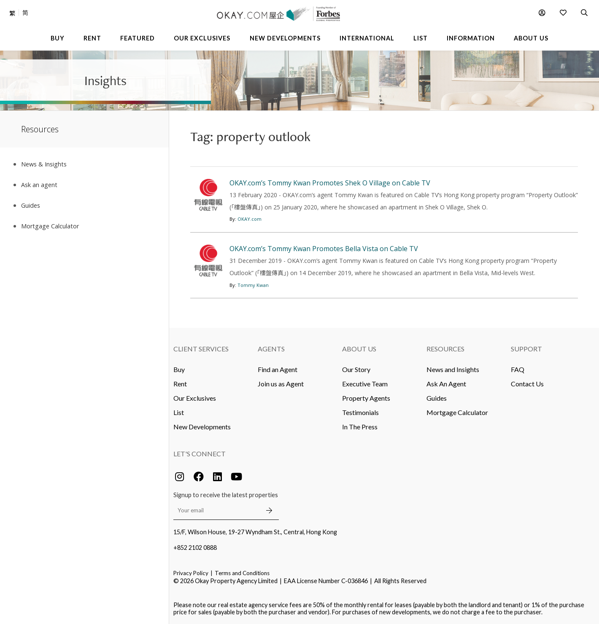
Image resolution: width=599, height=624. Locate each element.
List (178, 412)
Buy (179, 369)
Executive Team (365, 384)
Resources (445, 349)
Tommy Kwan (253, 285)
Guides (436, 398)
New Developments (202, 427)
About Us (359, 349)
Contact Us (527, 384)
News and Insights (452, 369)
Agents (271, 349)
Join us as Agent (281, 384)
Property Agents (366, 398)
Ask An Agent (446, 384)
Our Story (356, 369)
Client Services (201, 349)
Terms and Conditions (242, 573)
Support (526, 349)
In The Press (360, 427)
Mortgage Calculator (457, 412)
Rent (180, 384)
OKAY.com (249, 219)
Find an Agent (277, 369)
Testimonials (360, 412)
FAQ (517, 369)
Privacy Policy (190, 573)
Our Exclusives (194, 398)
